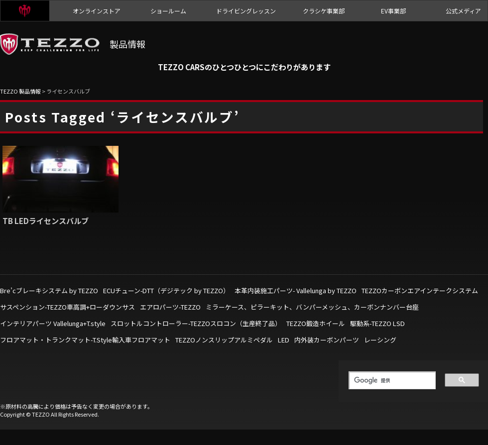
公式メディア (463, 10)
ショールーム (168, 10)
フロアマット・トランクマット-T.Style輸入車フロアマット (85, 339)
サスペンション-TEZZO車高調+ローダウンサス (67, 307)
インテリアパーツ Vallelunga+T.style (53, 323)
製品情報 (127, 43)
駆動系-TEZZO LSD (377, 323)
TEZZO (24, 10)
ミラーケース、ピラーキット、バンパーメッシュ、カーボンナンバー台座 (312, 307)
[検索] (389, 381)
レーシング (380, 339)
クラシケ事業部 (324, 10)
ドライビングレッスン (246, 10)
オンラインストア (97, 10)
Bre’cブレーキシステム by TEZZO (49, 290)
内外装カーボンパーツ (326, 339)
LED (283, 339)
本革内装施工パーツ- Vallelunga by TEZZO (296, 290)
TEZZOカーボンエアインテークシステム (420, 290)
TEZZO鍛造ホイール (315, 323)
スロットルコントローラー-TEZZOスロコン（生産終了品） (196, 323)
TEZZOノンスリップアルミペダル (224, 339)
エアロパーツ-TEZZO (170, 307)
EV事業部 (393, 10)
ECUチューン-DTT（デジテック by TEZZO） (166, 290)
